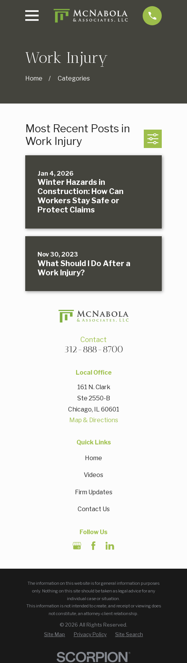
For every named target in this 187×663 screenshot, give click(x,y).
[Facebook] (93, 545)
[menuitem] (54, 634)
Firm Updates (93, 492)
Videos (93, 475)
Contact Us (94, 509)
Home (93, 458)
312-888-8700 (94, 349)
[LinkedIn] (110, 545)
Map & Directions (93, 420)
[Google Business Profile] (77, 545)
